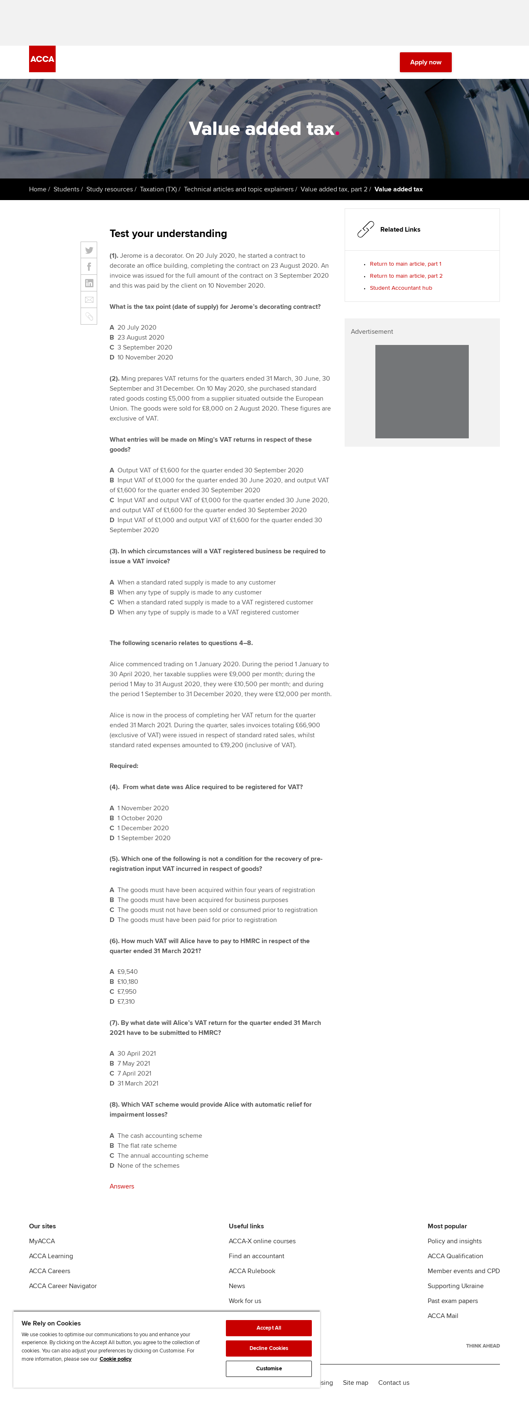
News (237, 1286)
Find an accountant (256, 1256)
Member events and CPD (464, 1271)
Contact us (393, 1383)
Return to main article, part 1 (405, 263)
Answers (122, 1186)
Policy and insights (455, 1241)
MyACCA (42, 1241)
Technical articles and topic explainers (239, 189)
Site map (355, 1383)
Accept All (269, 1328)
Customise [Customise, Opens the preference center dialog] (269, 1368)
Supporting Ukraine (456, 1286)
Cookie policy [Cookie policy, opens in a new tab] (116, 1359)
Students (66, 189)
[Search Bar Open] (472, 62)
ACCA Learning (51, 1256)
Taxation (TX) (158, 189)
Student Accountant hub (401, 287)
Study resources (109, 189)
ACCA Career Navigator (63, 1286)
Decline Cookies (269, 1348)
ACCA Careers (49, 1271)
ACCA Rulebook (252, 1271)
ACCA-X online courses (262, 1241)
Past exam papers (453, 1301)
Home (38, 189)
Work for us (245, 1301)
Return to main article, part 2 (406, 275)
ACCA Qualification (455, 1256)
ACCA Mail (443, 1316)
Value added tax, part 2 (334, 189)
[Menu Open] (495, 62)
